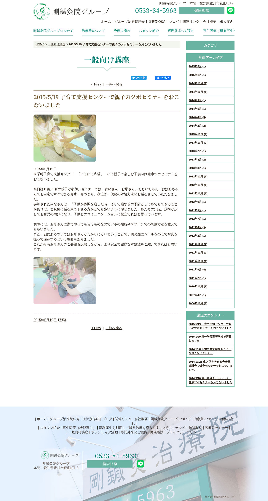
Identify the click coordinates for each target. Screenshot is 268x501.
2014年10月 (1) (198, 91)
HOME (40, 44)
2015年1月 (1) (197, 74)
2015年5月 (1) (197, 66)
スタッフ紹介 (50, 428)
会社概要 (209, 21)
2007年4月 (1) (197, 295)
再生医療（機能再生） (79, 428)
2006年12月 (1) (198, 303)
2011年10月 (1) (198, 261)
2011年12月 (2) (198, 244)
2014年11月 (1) (198, 83)
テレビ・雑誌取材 (188, 428)
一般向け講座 (56, 44)
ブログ (174, 21)
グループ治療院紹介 (130, 21)
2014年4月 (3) (197, 117)
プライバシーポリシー (183, 432)
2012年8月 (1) (197, 210)
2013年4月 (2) (197, 159)
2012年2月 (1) (197, 235)
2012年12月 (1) (198, 176)
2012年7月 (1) (197, 218)
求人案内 (226, 21)
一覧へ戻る (114, 84)
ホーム (106, 21)
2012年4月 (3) (197, 227)
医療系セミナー (216, 428)
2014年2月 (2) (197, 125)
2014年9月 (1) (197, 100)
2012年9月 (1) (197, 201)
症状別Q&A (156, 21)
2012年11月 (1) (198, 184)
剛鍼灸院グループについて (171, 419)
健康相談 (157, 432)
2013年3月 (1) (197, 168)
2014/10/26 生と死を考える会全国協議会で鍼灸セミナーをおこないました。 (210, 365)
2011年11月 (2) (198, 252)
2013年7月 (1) (197, 151)
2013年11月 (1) (198, 134)
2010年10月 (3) (198, 286)
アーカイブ (214, 57)
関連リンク (191, 21)
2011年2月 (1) (197, 278)
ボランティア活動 (104, 432)
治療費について (205, 419)
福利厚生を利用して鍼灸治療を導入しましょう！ (136, 428)
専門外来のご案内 (134, 432)
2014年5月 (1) (197, 108)
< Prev (96, 84)
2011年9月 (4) (197, 269)
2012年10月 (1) (198, 193)
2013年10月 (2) (198, 142)
